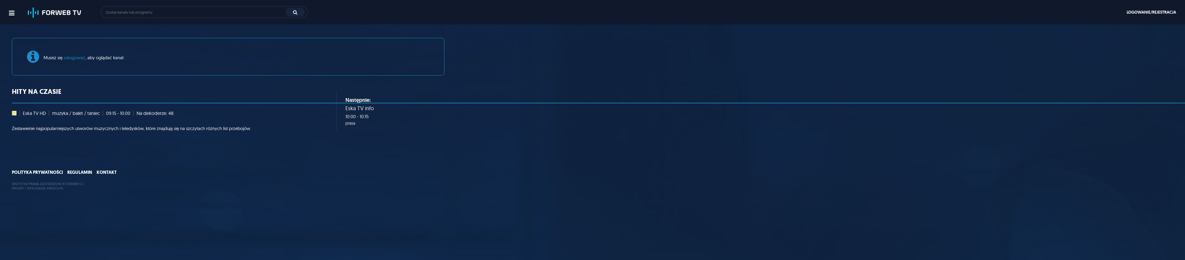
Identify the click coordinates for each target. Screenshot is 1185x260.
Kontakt (107, 172)
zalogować (74, 57)
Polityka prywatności (37, 172)
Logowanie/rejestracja (1151, 12)
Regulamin (79, 172)
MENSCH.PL (55, 188)
